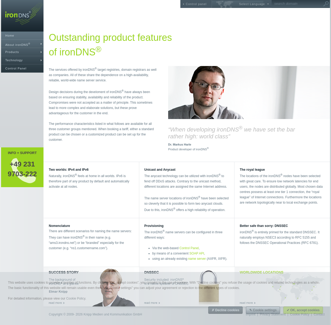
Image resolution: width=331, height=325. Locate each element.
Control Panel (16, 68)
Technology (14, 60)
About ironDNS (17, 44)
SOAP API (196, 253)
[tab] (22, 44)
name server (197, 259)
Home (9, 35)
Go (326, 4)
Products (12, 52)
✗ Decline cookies (225, 310)
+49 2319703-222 (22, 169)
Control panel (196, 4)
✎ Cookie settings (263, 310)
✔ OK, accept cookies (303, 310)
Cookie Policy (75, 298)
